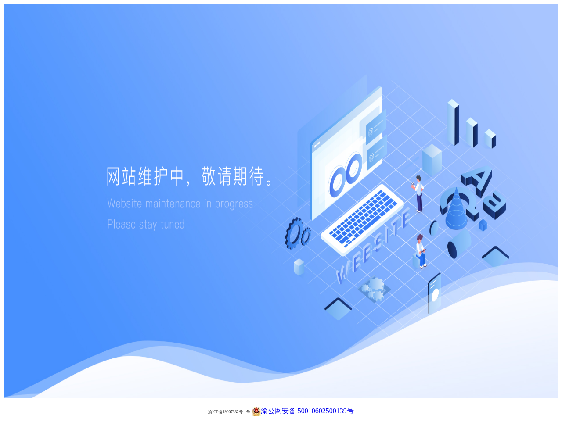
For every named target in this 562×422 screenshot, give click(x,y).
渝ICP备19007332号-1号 (229, 412)
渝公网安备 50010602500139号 (303, 410)
